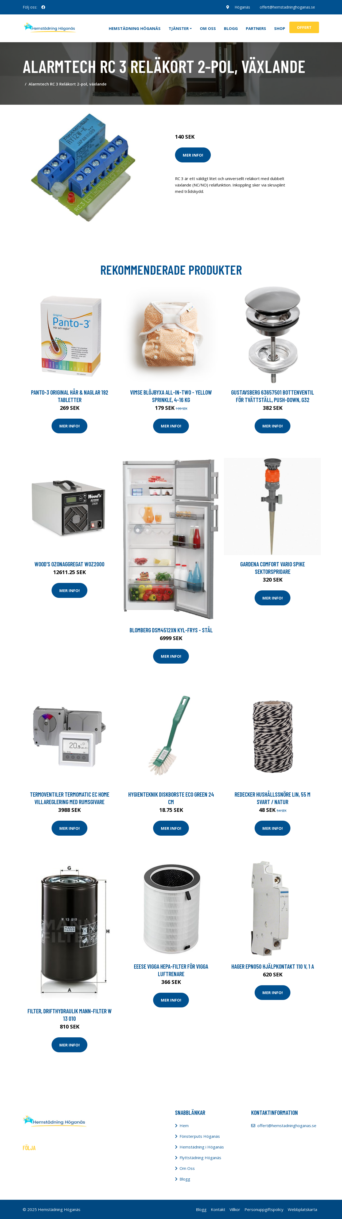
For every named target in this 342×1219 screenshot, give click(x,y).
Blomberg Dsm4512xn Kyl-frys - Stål (171, 629)
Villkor (235, 1209)
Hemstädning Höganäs (135, 28)
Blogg (231, 28)
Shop (279, 28)
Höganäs (242, 7)
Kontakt (218, 1209)
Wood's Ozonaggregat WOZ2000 (69, 563)
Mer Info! (193, 155)
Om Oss (187, 1168)
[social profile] (43, 7)
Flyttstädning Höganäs (200, 1157)
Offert (304, 27)
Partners (256, 28)
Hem (184, 1125)
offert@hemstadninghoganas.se (287, 7)
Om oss (208, 28)
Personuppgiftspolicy (263, 1209)
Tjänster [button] (179, 28)
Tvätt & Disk (210, 114)
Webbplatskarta (302, 1209)
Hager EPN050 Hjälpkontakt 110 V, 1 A (272, 966)
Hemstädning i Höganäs (202, 1147)
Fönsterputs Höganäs (200, 1136)
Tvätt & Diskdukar (241, 114)
